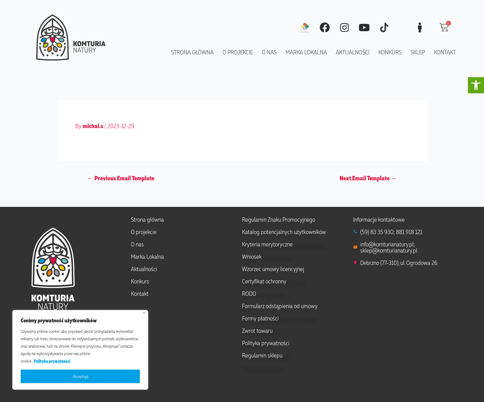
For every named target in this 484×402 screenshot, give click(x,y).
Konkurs (390, 52)
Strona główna (192, 52)
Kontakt (445, 52)
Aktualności (352, 52)
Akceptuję (80, 376)
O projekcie (238, 52)
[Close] (144, 313)
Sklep (418, 52)
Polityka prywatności (52, 360)
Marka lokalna (306, 52)
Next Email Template (368, 178)
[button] (476, 85)
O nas (269, 52)
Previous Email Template (120, 178)
